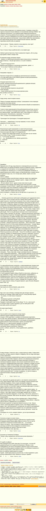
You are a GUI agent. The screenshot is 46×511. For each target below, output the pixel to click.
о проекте (12, 506)
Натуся (20, 310)
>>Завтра (10, 460)
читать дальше (35, 478)
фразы (16, 4)
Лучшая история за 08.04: (7, 465)
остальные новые (7, 484)
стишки (19, 4)
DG (19, 125)
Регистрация (10, 2)
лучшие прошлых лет (15, 484)
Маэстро (19, 194)
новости (20, 506)
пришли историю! (42, 486)
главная (2, 486)
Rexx (19, 143)
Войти (7, 2)
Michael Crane (20, 438)
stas (18, 289)
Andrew (20, 456)
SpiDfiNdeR (20, 261)
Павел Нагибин (20, 46)
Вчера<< (2, 460)
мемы (13, 4)
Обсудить (11, 46)
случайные (22, 484)
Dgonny (19, 430)
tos (19, 331)
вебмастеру (16, 506)
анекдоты (6, 4)
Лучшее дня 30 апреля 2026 (11, 0)
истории (9, 4)
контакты (8, 506)
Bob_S (19, 94)
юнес (19, 376)
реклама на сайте (3, 506)
